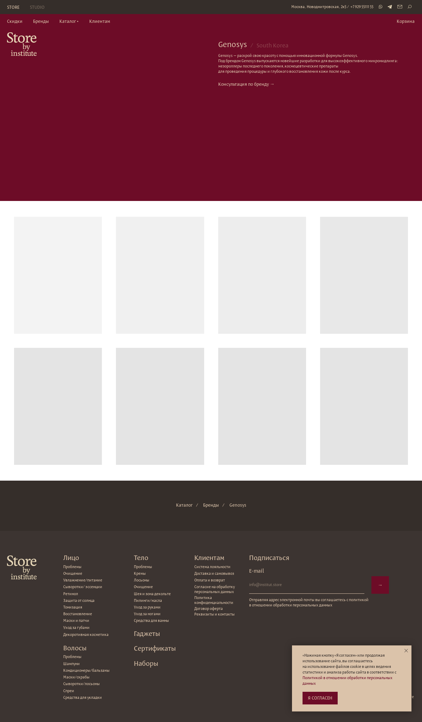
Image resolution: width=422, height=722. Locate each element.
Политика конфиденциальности (213, 600)
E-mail (256, 570)
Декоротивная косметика (86, 634)
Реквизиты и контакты (214, 614)
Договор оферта (208, 608)
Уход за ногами (147, 614)
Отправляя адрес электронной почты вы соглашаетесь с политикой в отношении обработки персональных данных (309, 602)
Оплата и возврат (209, 580)
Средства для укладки (82, 697)
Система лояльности (212, 567)
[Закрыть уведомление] (406, 650)
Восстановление (77, 614)
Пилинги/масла (148, 600)
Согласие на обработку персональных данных (214, 589)
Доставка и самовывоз (214, 573)
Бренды (211, 505)
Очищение (143, 587)
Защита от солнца (79, 600)
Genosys (237, 505)
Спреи (68, 691)
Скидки (14, 21)
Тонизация (72, 607)
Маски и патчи (76, 620)
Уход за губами (76, 627)
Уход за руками (147, 607)
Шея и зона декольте (152, 594)
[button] (69, 21)
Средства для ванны (151, 620)
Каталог (184, 505)
